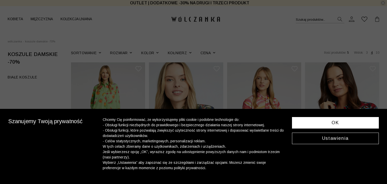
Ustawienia (335, 138)
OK (335, 122)
